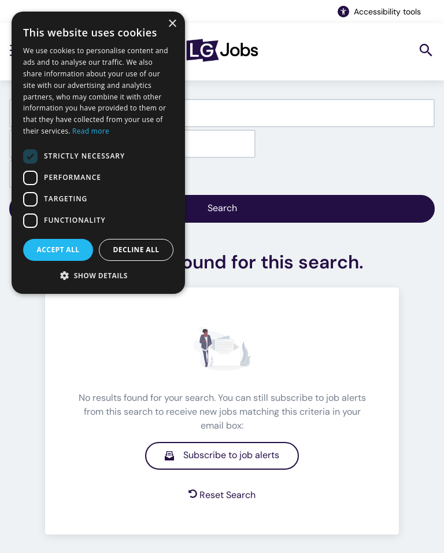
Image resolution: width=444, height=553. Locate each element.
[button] (98, 275)
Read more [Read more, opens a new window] (90, 131)
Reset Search (222, 495)
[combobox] (222, 113)
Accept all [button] (58, 250)
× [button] (172, 24)
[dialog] (98, 153)
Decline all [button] (136, 250)
